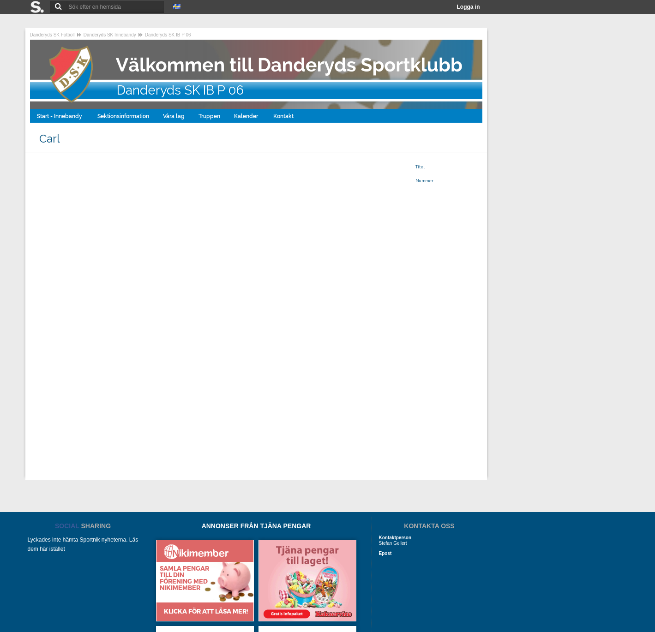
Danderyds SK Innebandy (110, 34)
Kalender (246, 116)
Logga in (468, 7)
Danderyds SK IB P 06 (168, 34)
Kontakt (284, 116)
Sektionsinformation (123, 116)
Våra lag (174, 116)
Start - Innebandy (60, 116)
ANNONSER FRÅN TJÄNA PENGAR (256, 526)
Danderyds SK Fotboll (52, 34)
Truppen (209, 116)
